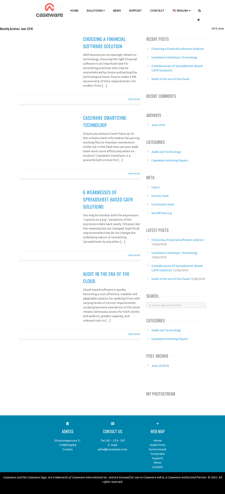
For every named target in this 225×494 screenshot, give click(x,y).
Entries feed (159, 195)
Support (135, 11)
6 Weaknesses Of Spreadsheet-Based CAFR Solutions (108, 199)
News (117, 11)
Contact (157, 11)
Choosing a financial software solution (104, 42)
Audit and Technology (166, 151)
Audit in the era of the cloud (170, 79)
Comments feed (162, 204)
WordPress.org (161, 213)
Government (157, 449)
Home (74, 11)
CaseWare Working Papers (169, 160)
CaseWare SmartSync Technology (104, 121)
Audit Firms (157, 445)
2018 (214, 28)
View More (134, 99)
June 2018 (158, 125)
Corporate (157, 453)
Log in (155, 187)
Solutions (96, 11)
